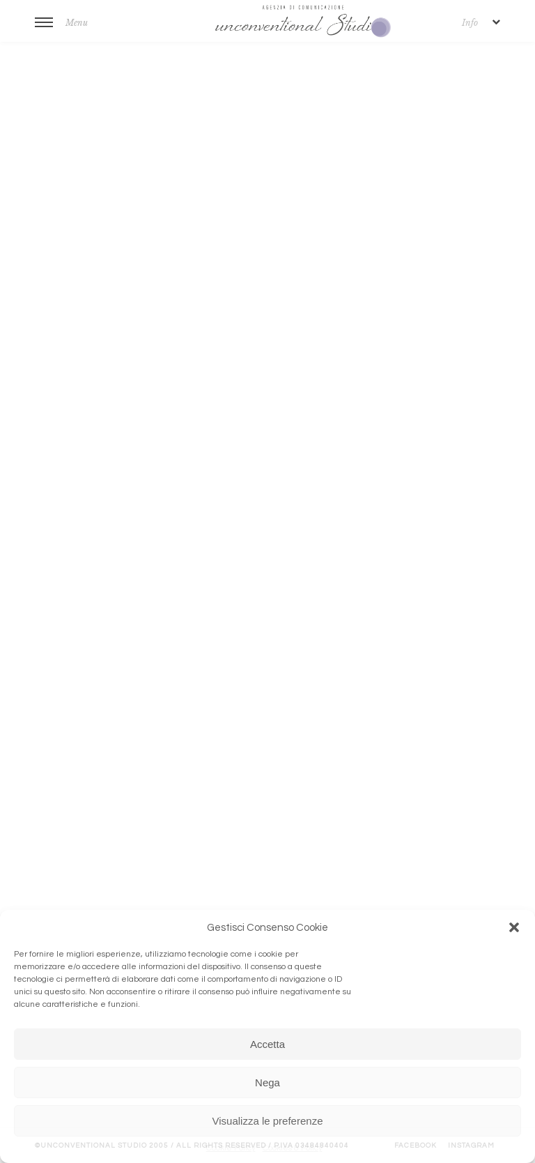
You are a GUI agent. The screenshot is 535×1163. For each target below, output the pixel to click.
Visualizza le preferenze (267, 1121)
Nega (267, 1082)
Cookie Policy (231, 1148)
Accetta (267, 1044)
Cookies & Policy (293, 1148)
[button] (514, 927)
